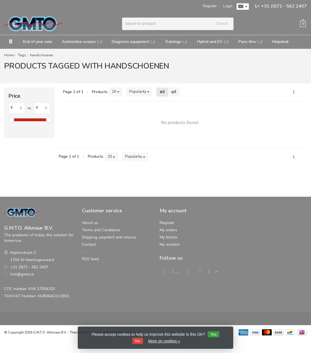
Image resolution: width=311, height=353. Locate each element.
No (137, 341)
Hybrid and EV (213, 41)
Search (222, 23)
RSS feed (90, 259)
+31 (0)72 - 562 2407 (284, 6)
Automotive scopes (82, 41)
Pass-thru (251, 41)
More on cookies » (164, 341)
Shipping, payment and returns (109, 237)
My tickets (169, 237)
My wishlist (169, 244)
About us (90, 222)
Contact (89, 244)
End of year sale (37, 41)
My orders (168, 230)
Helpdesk (280, 41)
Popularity (139, 91)
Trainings (176, 41)
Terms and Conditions (101, 230)
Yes (213, 334)
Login (227, 6)
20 (115, 91)
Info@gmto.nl (22, 274)
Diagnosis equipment (133, 41)
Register (210, 6)
